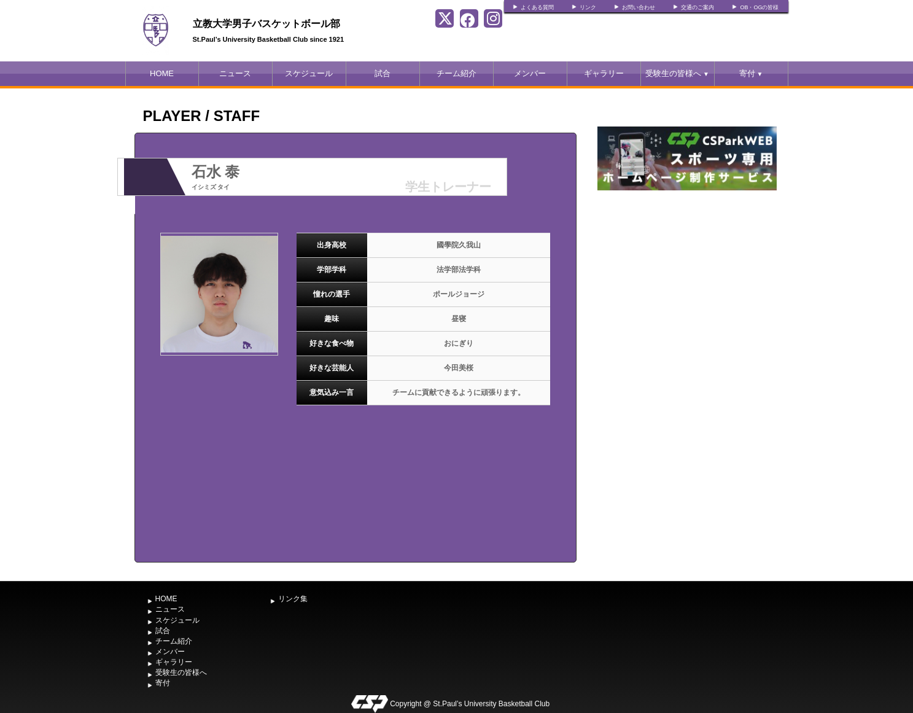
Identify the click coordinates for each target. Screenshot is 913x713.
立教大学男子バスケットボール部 (266, 23)
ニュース (235, 73)
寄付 (751, 73)
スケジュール (309, 73)
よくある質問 (537, 7)
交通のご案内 (697, 7)
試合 (382, 73)
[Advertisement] (687, 285)
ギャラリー (604, 73)
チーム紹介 (456, 73)
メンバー (530, 73)
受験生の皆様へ (677, 73)
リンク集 (293, 598)
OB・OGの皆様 (759, 7)
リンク (588, 7)
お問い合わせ (638, 7)
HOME (162, 73)
